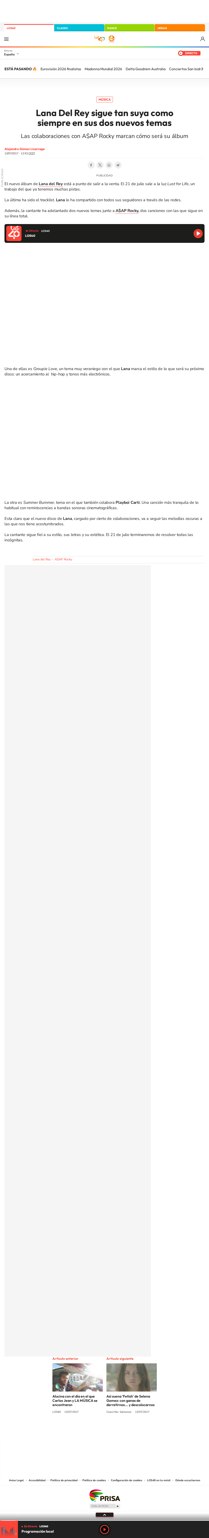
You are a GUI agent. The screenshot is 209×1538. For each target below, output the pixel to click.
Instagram (77, 1428)
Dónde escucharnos (187, 1480)
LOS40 (11, 28)
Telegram (118, 165)
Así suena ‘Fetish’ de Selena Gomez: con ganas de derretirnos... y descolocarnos (130, 1400)
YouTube (95, 1428)
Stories (131, 1428)
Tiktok (86, 1428)
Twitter (100, 165)
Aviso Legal (16, 1480)
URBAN (162, 28)
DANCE (112, 28)
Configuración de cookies (126, 1480)
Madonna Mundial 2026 (103, 69)
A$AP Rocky (127, 210)
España (9, 54)
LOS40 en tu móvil (158, 1480)
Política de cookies (94, 1480)
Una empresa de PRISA (104, 1495)
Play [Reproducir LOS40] (104, 1529)
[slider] (104, 1520)
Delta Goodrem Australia (146, 69)
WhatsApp (109, 165)
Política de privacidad (64, 1480)
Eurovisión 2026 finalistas (61, 69)
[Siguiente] (202, 69)
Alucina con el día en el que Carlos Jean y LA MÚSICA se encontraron (74, 1400)
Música (105, 99)
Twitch (122, 1428)
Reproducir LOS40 (198, 233)
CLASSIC (62, 28)
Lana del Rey (42, 559)
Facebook (91, 165)
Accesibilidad (37, 1480)
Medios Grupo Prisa (105, 1506)
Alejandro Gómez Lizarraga (24, 149)
